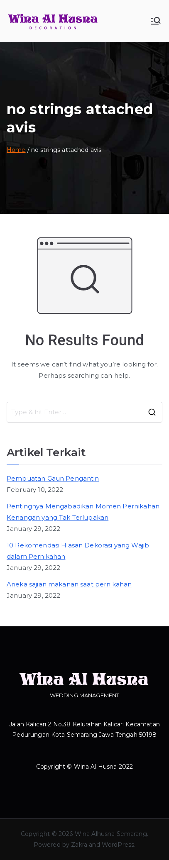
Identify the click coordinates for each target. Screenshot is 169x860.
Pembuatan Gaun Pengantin (53, 478)
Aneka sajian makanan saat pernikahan (69, 584)
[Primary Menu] (155, 21)
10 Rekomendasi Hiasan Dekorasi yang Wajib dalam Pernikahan (78, 550)
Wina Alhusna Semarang (111, 834)
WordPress (118, 844)
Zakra (79, 844)
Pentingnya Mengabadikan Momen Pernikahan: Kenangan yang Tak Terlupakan (84, 511)
